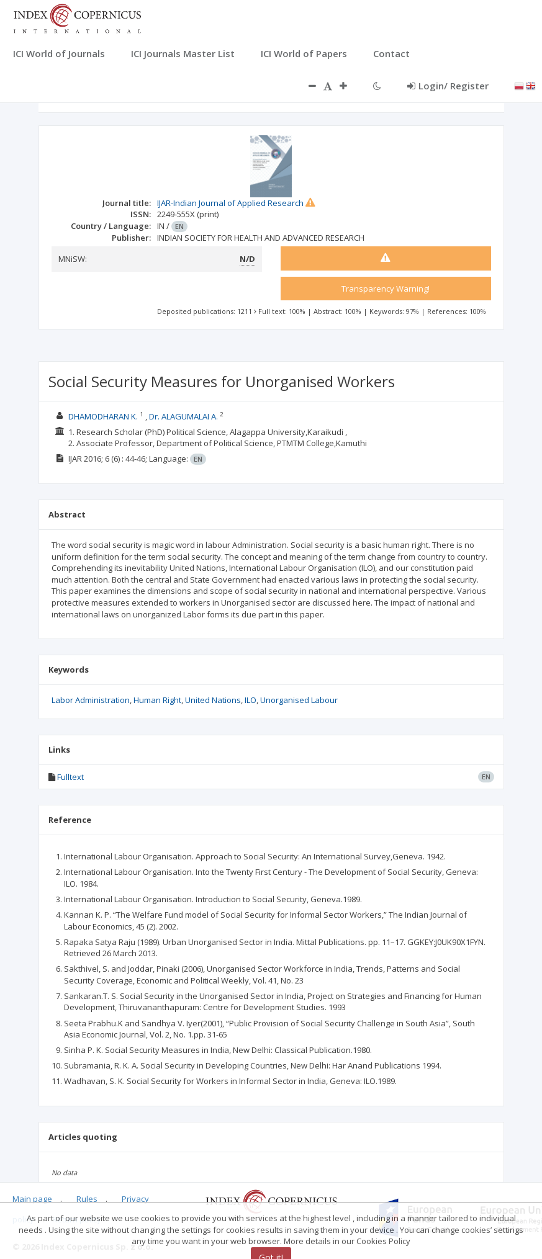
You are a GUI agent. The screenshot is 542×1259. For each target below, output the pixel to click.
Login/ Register (448, 85)
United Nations (213, 700)
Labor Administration (91, 700)
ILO (250, 700)
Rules (86, 1198)
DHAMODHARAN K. (103, 416)
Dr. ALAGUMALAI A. (183, 416)
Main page (32, 1198)
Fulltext (70, 776)
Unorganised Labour (299, 700)
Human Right (157, 700)
